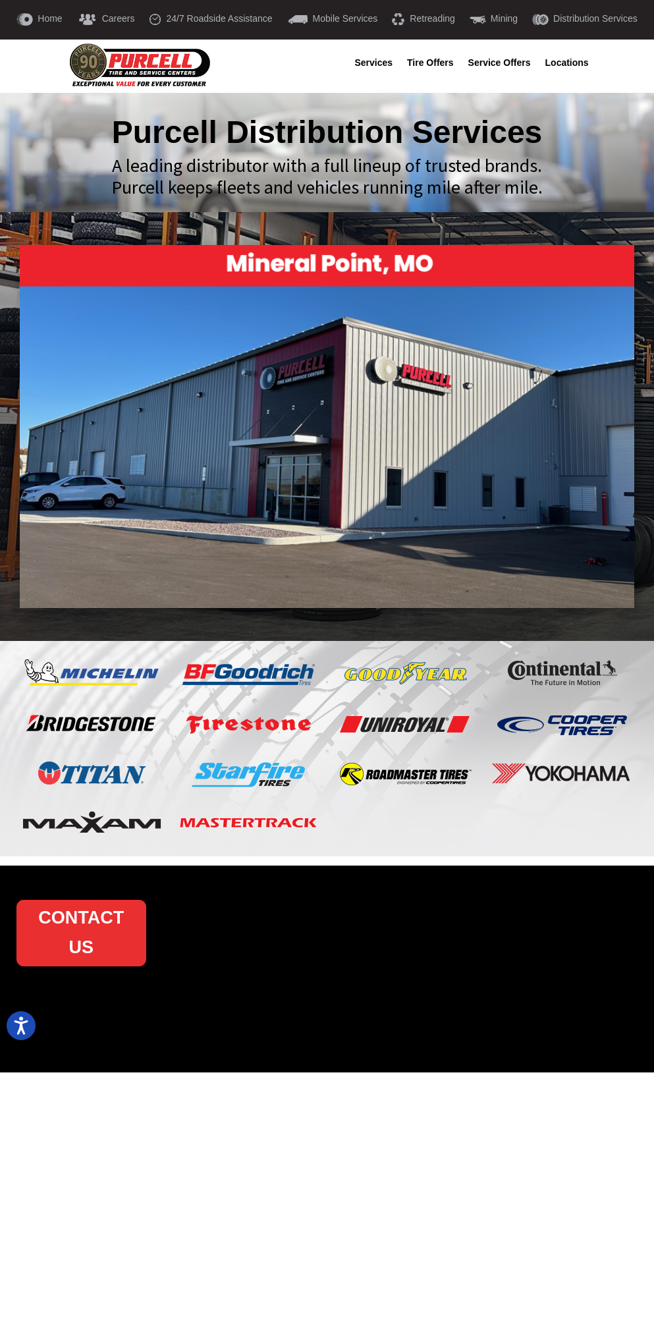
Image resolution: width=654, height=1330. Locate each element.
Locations (567, 63)
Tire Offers (430, 63)
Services (373, 63)
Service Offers (499, 63)
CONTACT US (81, 933)
